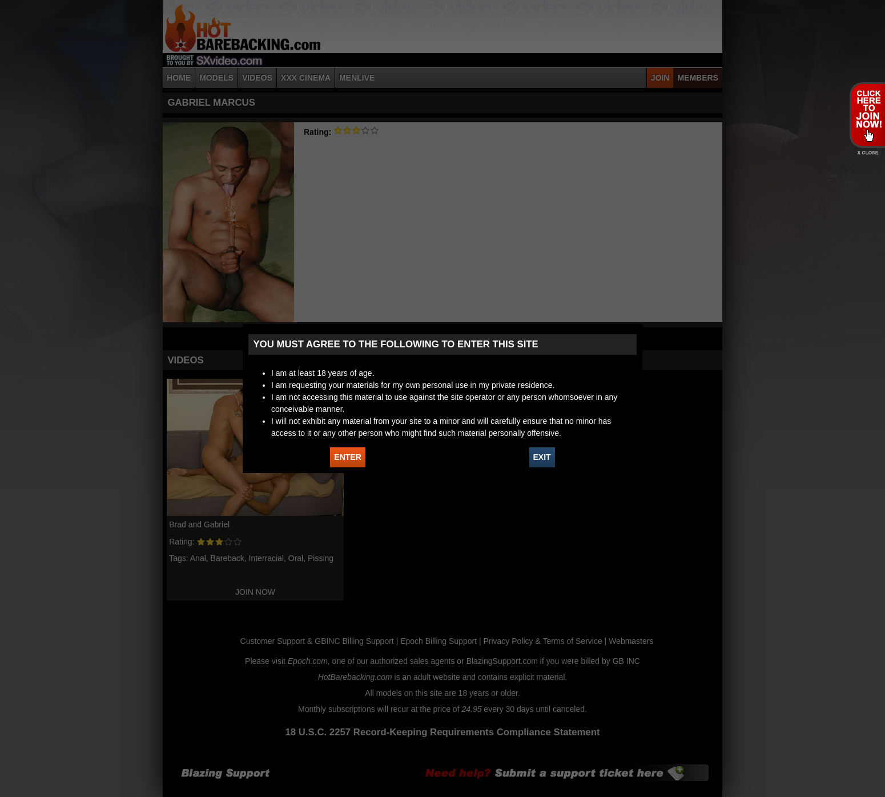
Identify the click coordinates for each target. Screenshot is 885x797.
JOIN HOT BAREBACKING (867, 115)
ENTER (347, 457)
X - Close (867, 153)
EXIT (542, 457)
